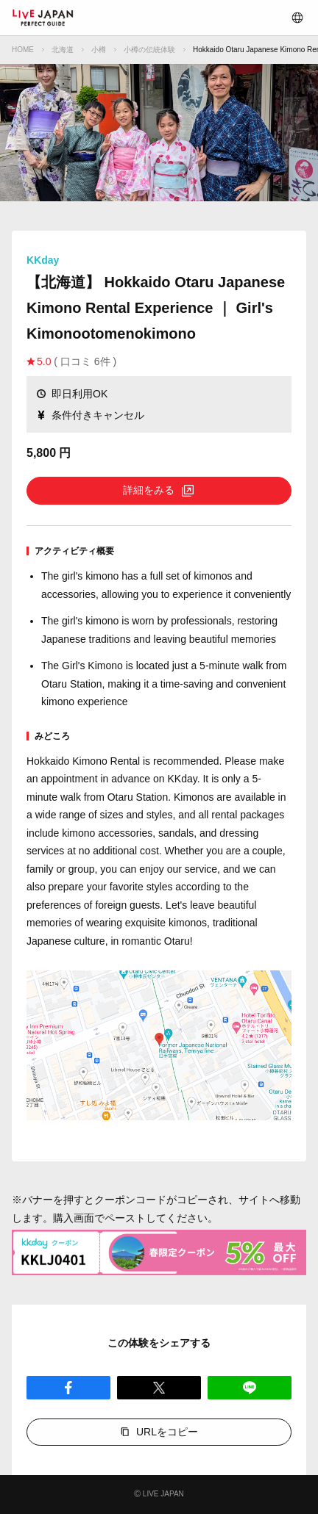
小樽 (98, 50)
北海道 (63, 50)
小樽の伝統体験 (149, 50)
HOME (23, 50)
